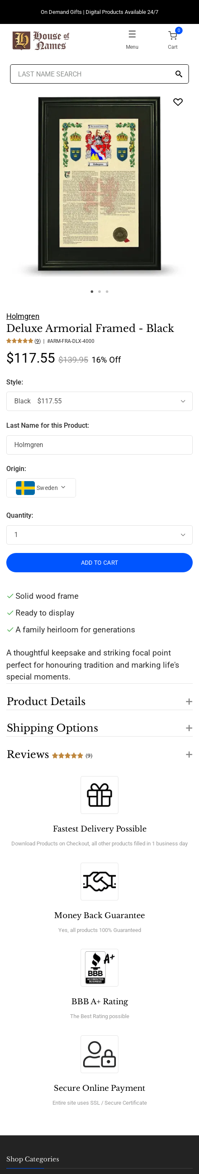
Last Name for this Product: (47, 425)
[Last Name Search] (99, 74)
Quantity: (19, 515)
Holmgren (22, 316)
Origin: (16, 469)
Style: (15, 382)
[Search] (179, 74)
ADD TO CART (99, 562)
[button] (99, 697)
